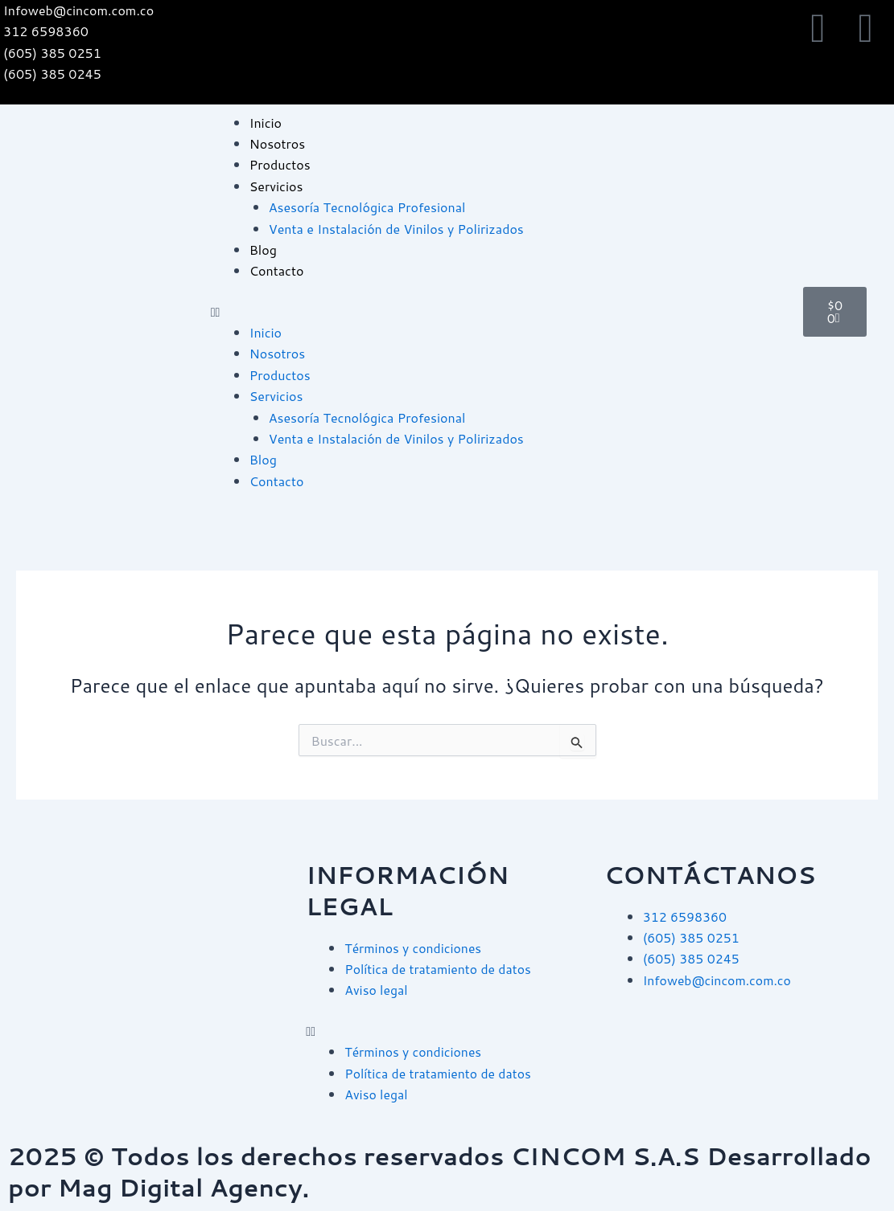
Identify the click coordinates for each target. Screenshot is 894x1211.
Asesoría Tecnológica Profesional (367, 207)
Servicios (276, 186)
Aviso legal (376, 989)
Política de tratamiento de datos (439, 968)
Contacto (276, 270)
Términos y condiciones (414, 948)
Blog (263, 249)
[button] (499, 311)
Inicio (265, 122)
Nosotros (277, 143)
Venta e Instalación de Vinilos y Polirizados (396, 228)
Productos (280, 164)
